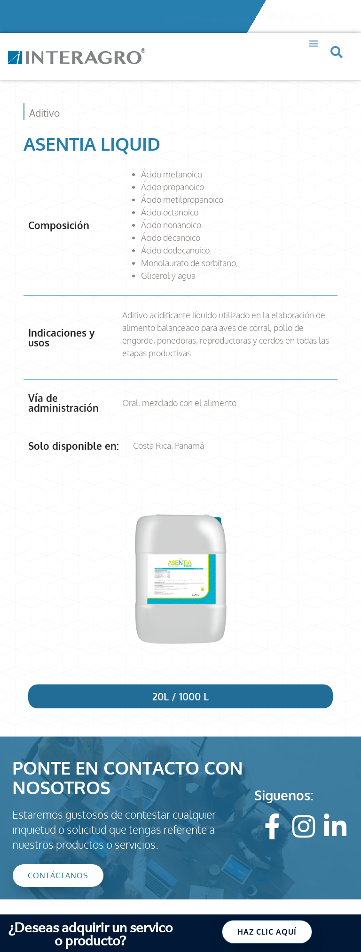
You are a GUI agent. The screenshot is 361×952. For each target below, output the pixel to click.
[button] (314, 31)
